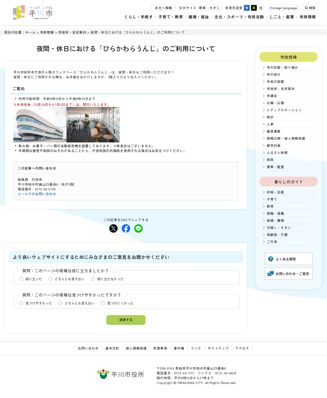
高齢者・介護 (277, 234)
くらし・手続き (140, 16)
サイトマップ (218, 348)
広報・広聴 (275, 102)
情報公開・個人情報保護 (286, 138)
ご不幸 (272, 241)
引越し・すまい (279, 227)
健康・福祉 (200, 16)
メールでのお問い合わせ (37, 193)
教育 (270, 206)
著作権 (179, 348)
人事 (270, 124)
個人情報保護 (136, 348)
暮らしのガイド (288, 181)
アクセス (242, 348)
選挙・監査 (275, 166)
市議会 (272, 95)
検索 (312, 8)
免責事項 (160, 348)
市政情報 (308, 16)
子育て (272, 199)
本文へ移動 (163, 8)
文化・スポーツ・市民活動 (240, 16)
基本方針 (112, 348)
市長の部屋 (275, 81)
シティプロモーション (284, 110)
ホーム (30, 32)
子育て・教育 (172, 16)
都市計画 (274, 145)
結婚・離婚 (275, 220)
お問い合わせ (88, 348)
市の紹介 (274, 74)
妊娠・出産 (275, 192)
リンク (196, 348)
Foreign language (283, 8)
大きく (214, 8)
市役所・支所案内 (72, 32)
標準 (202, 8)
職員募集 (274, 131)
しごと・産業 (282, 16)
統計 (270, 117)
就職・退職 (275, 213)
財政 (270, 159)
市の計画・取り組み (282, 67)
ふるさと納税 (277, 152)
